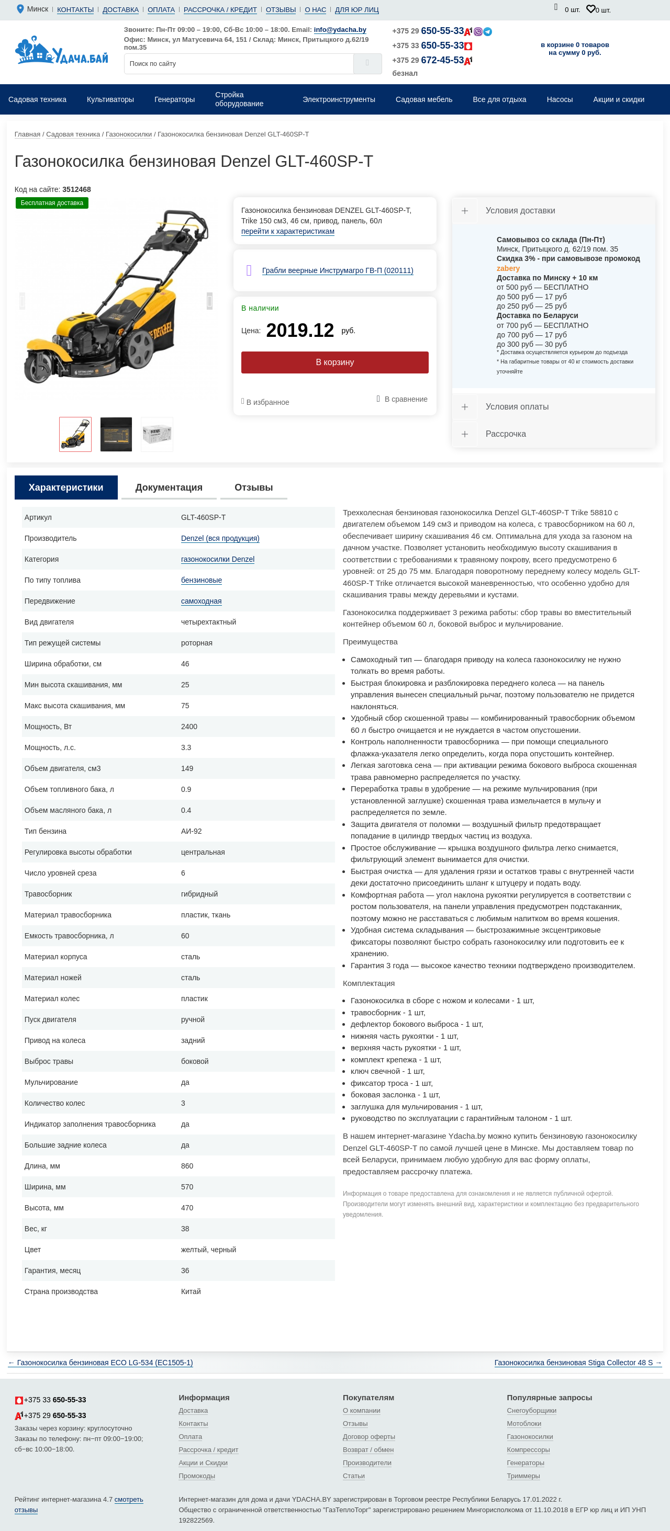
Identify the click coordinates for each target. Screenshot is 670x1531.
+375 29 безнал (433, 66)
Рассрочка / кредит (220, 10)
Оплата (161, 10)
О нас (315, 10)
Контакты (75, 10)
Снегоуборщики (532, 1410)
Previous (22, 303)
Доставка (121, 10)
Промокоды (196, 1476)
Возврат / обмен (368, 1450)
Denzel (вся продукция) (220, 538)
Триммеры (523, 1476)
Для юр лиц (356, 10)
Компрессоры (528, 1450)
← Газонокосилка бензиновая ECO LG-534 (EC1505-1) (100, 1362)
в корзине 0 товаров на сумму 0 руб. (575, 48)
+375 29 (443, 31)
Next (210, 303)
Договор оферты (369, 1437)
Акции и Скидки (203, 1463)
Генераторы (526, 1463)
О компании (362, 1410)
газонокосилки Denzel (217, 559)
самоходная (201, 601)
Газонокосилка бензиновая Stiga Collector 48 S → (578, 1362)
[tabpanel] (116, 298)
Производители (367, 1463)
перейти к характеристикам (287, 231)
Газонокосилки (530, 1437)
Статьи (354, 1476)
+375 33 (433, 45)
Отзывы (281, 10)
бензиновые (201, 580)
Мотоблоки (524, 1423)
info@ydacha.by (340, 29)
